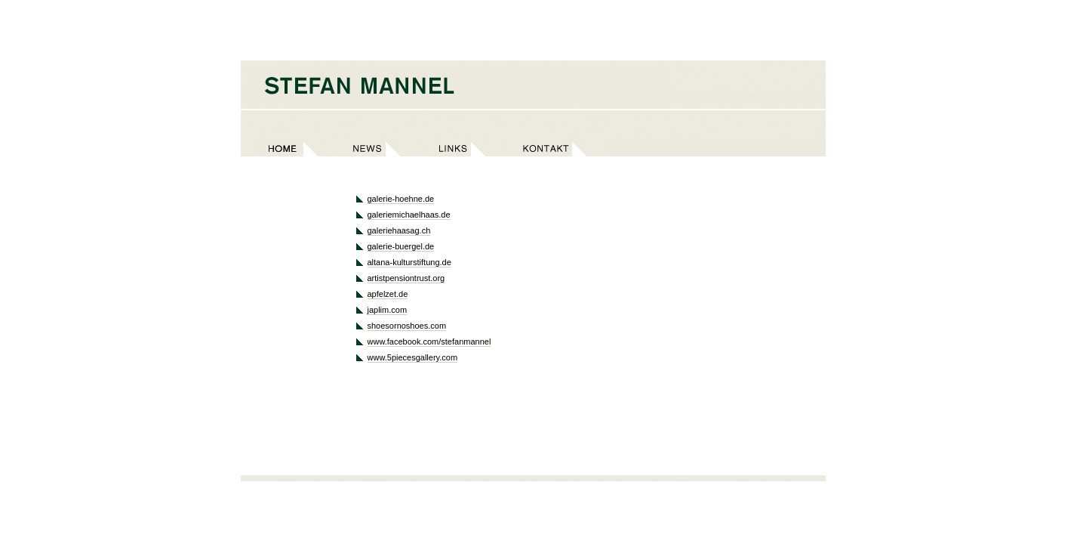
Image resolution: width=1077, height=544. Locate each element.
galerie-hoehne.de (401, 198)
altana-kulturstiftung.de (409, 262)
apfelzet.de (388, 293)
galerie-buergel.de (401, 246)
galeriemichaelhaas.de (409, 214)
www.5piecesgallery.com (413, 357)
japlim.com (388, 309)
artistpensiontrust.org (406, 278)
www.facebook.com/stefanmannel (429, 341)
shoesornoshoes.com (407, 325)
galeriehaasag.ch (399, 230)
